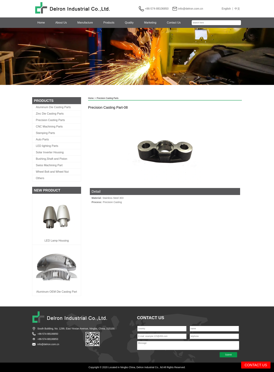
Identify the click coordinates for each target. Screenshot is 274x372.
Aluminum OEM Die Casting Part (56, 291)
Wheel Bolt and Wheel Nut (52, 171)
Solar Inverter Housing (50, 152)
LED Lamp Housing (57, 240)
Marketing (150, 22)
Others (40, 178)
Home (41, 22)
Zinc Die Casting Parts (50, 113)
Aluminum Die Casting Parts (53, 107)
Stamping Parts (45, 133)
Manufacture (85, 22)
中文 (237, 8)
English (226, 8)
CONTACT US (256, 365)
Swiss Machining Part (49, 165)
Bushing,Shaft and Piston (51, 158)
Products (108, 22)
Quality (129, 22)
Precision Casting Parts (50, 120)
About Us (61, 22)
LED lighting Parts (47, 146)
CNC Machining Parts (49, 126)
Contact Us (174, 22)
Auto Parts (42, 139)
